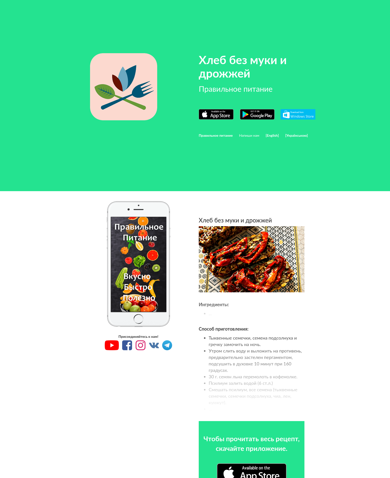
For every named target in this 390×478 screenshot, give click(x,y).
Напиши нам (249, 135)
